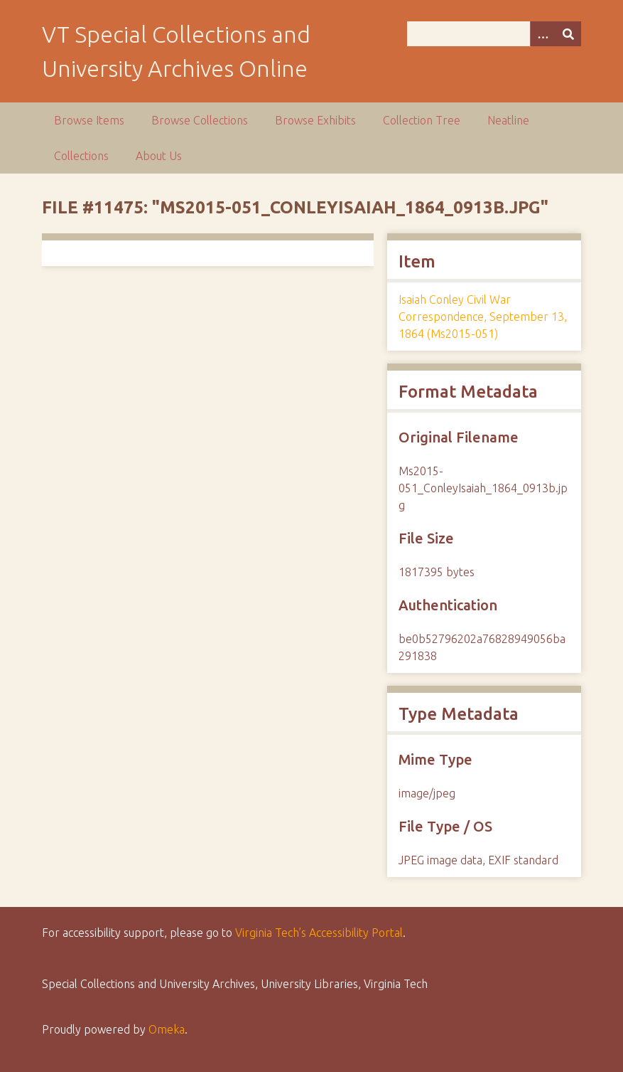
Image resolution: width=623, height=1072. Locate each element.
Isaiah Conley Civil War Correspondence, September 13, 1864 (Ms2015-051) (483, 316)
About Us (159, 155)
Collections (81, 155)
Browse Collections (199, 120)
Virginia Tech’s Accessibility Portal (319, 932)
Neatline (508, 120)
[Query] (493, 33)
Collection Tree (421, 120)
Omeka (166, 1029)
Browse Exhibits (315, 120)
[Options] (543, 33)
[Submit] (568, 33)
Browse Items (89, 120)
